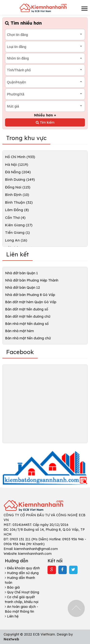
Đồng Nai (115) (17, 187)
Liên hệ (11, 616)
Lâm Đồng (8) (17, 210)
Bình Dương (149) (20, 179)
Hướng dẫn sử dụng (22, 573)
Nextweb (11, 639)
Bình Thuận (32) (19, 202)
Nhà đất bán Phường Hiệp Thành (31, 280)
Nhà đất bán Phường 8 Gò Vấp (30, 295)
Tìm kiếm (45, 122)
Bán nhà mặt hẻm (19, 331)
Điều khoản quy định (22, 568)
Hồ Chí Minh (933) (20, 156)
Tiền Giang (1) (17, 232)
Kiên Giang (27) (18, 225)
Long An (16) (16, 240)
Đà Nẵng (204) (18, 172)
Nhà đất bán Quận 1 (21, 273)
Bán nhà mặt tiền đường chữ (28, 338)
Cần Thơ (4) (15, 217)
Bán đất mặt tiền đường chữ (27, 316)
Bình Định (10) (17, 194)
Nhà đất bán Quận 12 (22, 287)
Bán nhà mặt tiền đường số (27, 324)
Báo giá (12, 587)
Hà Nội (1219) (16, 164)
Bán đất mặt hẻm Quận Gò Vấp (30, 302)
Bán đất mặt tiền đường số (26, 309)
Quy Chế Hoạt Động (22, 592)
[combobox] (45, 34)
